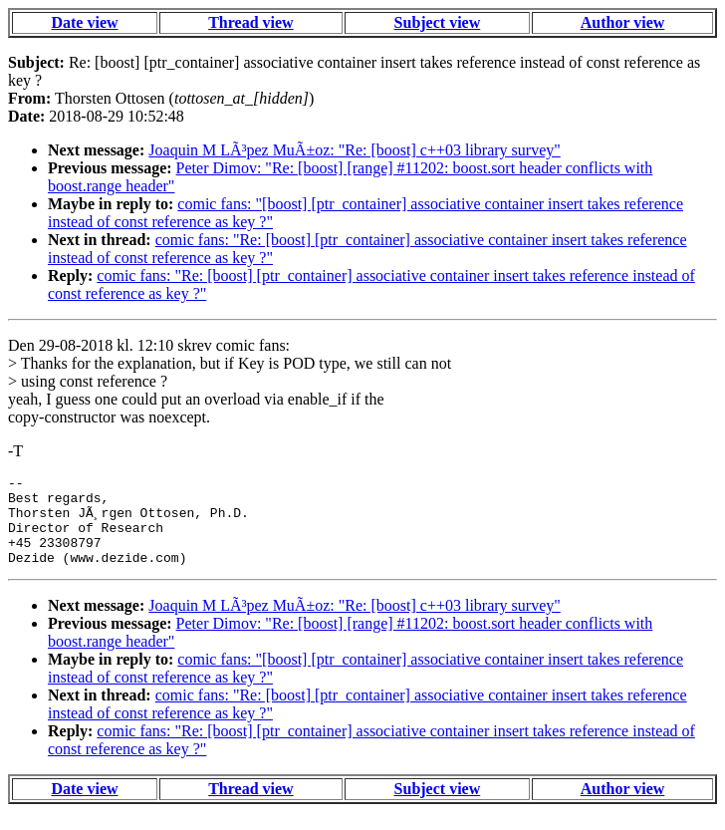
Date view (84, 22)
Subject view (437, 22)
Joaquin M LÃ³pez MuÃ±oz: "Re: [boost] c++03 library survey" (354, 149)
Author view (623, 22)
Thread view (250, 22)
